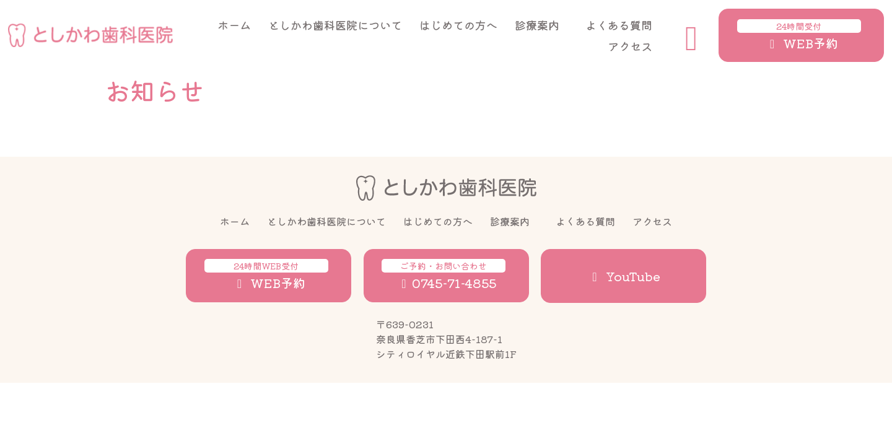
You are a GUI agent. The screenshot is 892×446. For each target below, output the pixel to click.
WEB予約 (799, 35)
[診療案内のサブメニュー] (577, 25)
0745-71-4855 (443, 275)
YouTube (623, 276)
